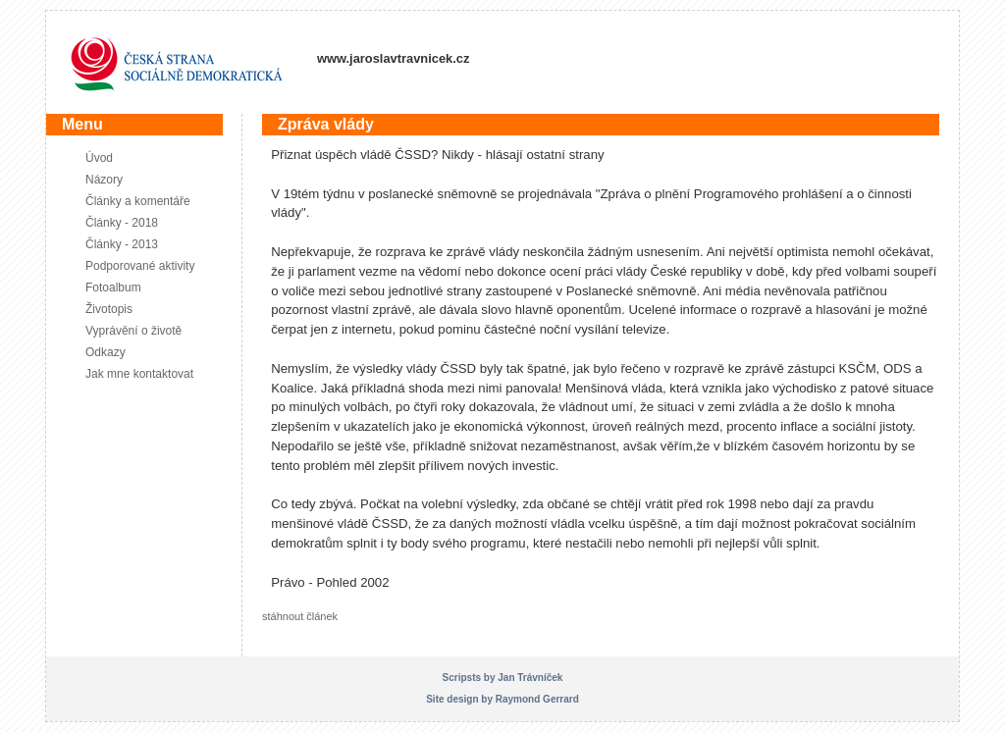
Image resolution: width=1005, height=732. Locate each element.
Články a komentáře (137, 201)
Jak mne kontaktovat (139, 374)
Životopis (108, 309)
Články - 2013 (121, 244)
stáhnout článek (300, 616)
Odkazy (105, 352)
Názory (104, 179)
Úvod (99, 158)
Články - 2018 (121, 223)
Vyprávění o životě (133, 331)
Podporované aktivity (139, 266)
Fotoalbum (113, 287)
